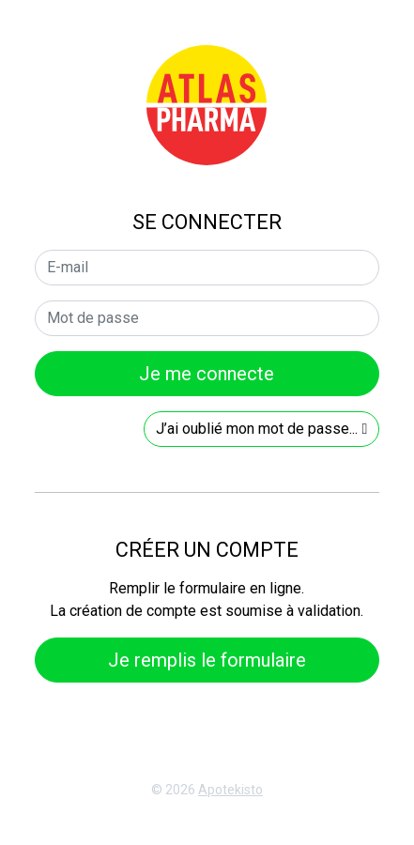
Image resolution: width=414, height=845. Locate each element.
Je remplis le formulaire (207, 660)
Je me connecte (206, 373)
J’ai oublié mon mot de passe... (261, 429)
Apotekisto (230, 789)
